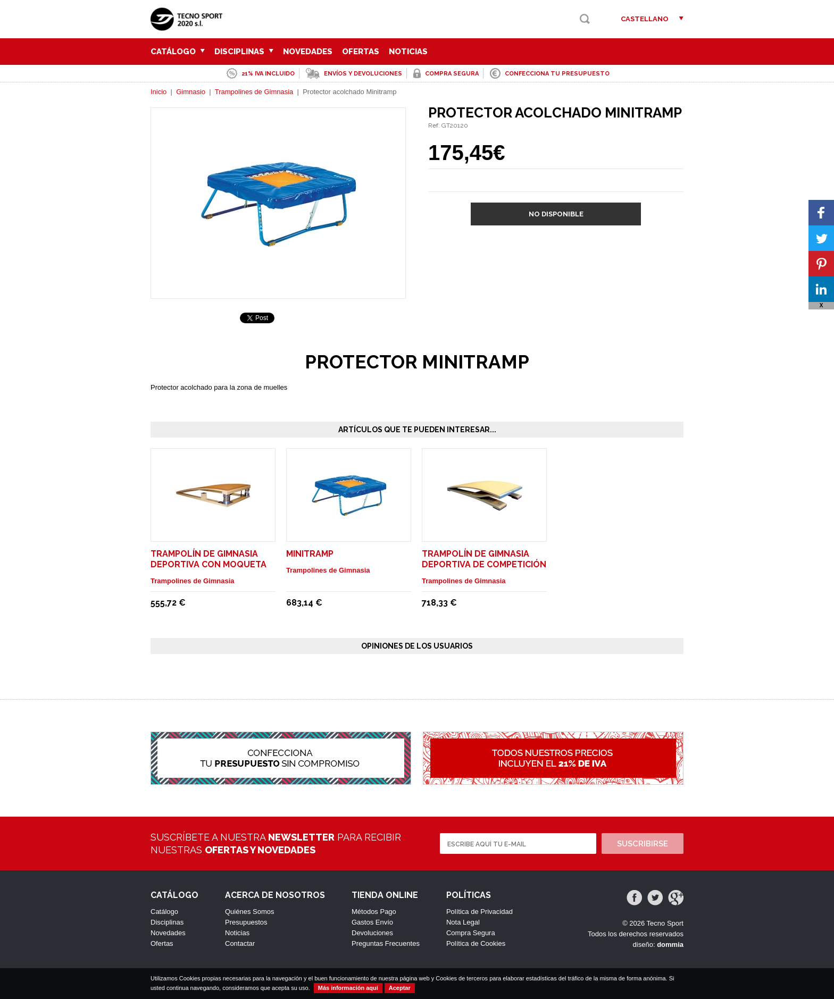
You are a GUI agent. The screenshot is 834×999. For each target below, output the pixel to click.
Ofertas (360, 51)
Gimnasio (190, 92)
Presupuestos (246, 922)
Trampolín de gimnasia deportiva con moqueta (208, 559)
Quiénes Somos (249, 912)
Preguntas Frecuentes (386, 943)
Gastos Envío (372, 922)
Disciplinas (243, 51)
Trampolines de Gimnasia (254, 92)
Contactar (240, 943)
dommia (670, 944)
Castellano (645, 19)
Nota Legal (463, 922)
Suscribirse (642, 844)
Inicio (158, 92)
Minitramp (309, 554)
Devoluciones (372, 933)
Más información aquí (348, 988)
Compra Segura (470, 933)
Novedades (307, 51)
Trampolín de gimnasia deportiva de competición (484, 559)
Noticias (408, 51)
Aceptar (400, 988)
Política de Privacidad (479, 912)
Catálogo (178, 51)
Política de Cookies (475, 943)
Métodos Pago (374, 912)
